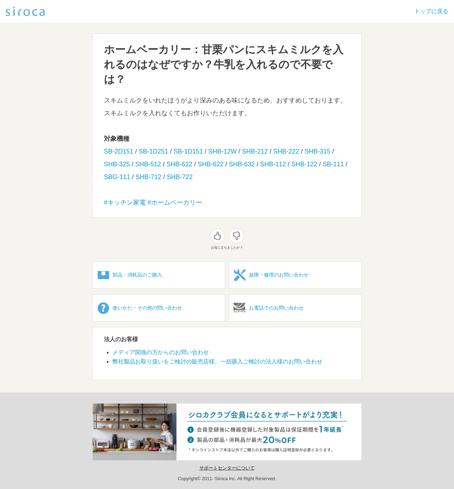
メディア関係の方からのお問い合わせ (160, 352)
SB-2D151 (118, 151)
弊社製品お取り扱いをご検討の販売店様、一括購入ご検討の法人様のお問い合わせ (217, 362)
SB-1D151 (188, 151)
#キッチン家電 (125, 202)
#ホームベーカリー (175, 202)
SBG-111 (117, 176)
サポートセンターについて (227, 468)
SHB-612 (179, 164)
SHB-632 (242, 164)
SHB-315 (317, 151)
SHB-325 (117, 164)
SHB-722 (180, 176)
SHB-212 (255, 151)
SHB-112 (273, 164)
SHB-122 (304, 164)
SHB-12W (222, 151)
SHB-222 (286, 151)
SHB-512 (148, 164)
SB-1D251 (153, 151)
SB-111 (333, 164)
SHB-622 (210, 164)
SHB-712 (148, 176)
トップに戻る (431, 11)
